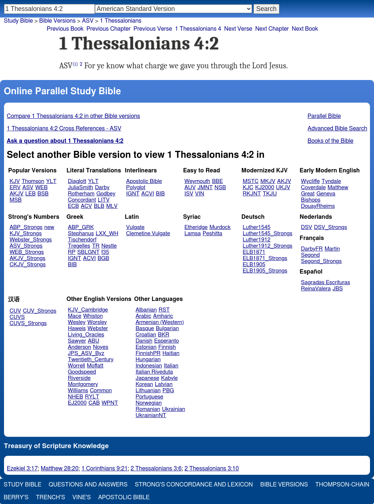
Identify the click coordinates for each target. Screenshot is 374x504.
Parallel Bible (324, 116)
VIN (199, 193)
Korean (144, 384)
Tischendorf (82, 240)
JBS (337, 288)
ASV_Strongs (25, 246)
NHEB (75, 397)
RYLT (92, 397)
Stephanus (81, 233)
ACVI (147, 193)
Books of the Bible (331, 141)
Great (307, 193)
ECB (73, 206)
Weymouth (197, 181)
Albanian (146, 310)
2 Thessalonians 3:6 (156, 468)
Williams (78, 390)
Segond (310, 255)
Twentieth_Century (91, 359)
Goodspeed (82, 372)
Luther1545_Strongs (268, 233)
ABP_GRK (81, 227)
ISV (188, 193)
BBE (217, 181)
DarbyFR (312, 249)
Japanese (147, 378)
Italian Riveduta (154, 372)
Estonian (146, 347)
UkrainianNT (151, 415)
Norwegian (148, 403)
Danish (144, 341)
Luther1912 (257, 240)
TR (95, 246)
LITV (104, 200)
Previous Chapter (109, 29)
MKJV (267, 181)
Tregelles (79, 246)
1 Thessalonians (120, 21)
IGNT (133, 193)
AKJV (16, 193)
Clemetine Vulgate (148, 233)
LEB (30, 193)
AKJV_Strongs (27, 258)
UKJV (283, 187)
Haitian (171, 353)
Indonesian (149, 366)
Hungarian (148, 359)
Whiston (93, 316)
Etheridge (195, 227)
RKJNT (252, 193)
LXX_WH (107, 233)
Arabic (143, 316)
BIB (160, 193)
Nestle (109, 246)
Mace (74, 316)
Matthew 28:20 (59, 468)
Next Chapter (272, 29)
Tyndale (331, 181)
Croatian (146, 334)
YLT (51, 181)
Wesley (76, 322)
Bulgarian (167, 328)
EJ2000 (77, 403)
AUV (190, 187)
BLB (99, 206)
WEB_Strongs (26, 252)
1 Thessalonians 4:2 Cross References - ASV (64, 128)
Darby (102, 187)
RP (72, 252)
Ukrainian (173, 409)
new (49, 227)
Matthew (338, 187)
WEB (41, 187)
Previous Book (65, 29)
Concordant (82, 200)
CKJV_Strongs (27, 264)
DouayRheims (318, 206)
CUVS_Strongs (28, 323)
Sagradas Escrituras (325, 282)
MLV (112, 206)
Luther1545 (257, 227)
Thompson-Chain (342, 485)
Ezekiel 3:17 (22, 468)
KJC (248, 187)
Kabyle (169, 378)
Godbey (105, 193)
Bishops (310, 200)
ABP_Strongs (25, 227)
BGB (103, 258)
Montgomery (83, 384)
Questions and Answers (88, 485)
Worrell (76, 366)
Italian (171, 366)
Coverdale (313, 187)
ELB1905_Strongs (265, 271)
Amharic (163, 316)
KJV (14, 181)
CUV (15, 311)
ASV (27, 187)
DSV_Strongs (330, 227)
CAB (94, 403)
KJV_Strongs (25, 233)
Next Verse (238, 29)
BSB (43, 193)
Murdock (219, 227)
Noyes (100, 347)
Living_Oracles (86, 334)
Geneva (325, 193)
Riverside (79, 378)
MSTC (251, 181)
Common (101, 390)
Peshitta (212, 233)
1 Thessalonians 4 (198, 29)
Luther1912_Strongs (268, 246)
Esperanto (166, 341)
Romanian (148, 409)
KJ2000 (264, 187)
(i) (75, 64)
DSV (306, 227)
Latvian (163, 384)
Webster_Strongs (30, 240)
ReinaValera (316, 288)
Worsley (97, 322)
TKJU (270, 193)
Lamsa (192, 233)
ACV (86, 206)
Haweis (77, 328)
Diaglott (77, 181)
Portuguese (149, 397)
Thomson (33, 181)
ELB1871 (254, 252)
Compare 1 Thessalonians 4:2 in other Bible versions (73, 116)
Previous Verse (153, 29)
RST (164, 310)
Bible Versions (57, 21)
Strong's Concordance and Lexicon (194, 485)
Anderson (79, 347)
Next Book (305, 29)
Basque (145, 328)
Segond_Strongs (321, 261)
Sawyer (77, 341)
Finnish (167, 347)
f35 (105, 252)
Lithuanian (148, 390)
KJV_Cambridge (88, 310)
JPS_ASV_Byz (86, 353)
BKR (163, 334)
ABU (93, 341)
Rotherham (81, 193)
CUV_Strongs (39, 311)
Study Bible (18, 21)
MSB (15, 200)
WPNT (110, 403)
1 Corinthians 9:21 (104, 468)
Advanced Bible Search (337, 128)
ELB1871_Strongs (265, 258)
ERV (14, 187)
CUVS (17, 317)
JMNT (205, 187)
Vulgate (135, 227)
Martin (332, 249)
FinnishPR (148, 353)
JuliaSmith (80, 187)
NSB (220, 187)
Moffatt (95, 366)
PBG (168, 390)
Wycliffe (310, 181)
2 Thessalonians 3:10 (211, 468)
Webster (98, 328)
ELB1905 (254, 264)
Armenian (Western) (160, 322)
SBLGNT (88, 252)
